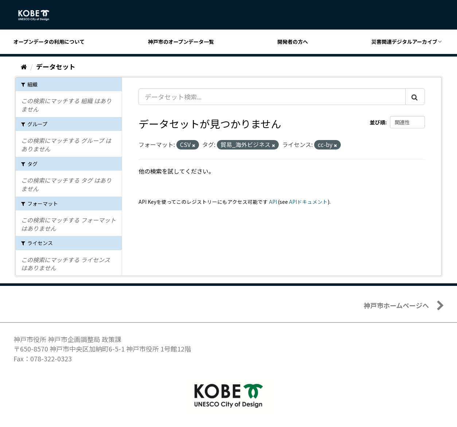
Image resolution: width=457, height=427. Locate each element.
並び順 (377, 122)
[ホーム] (24, 66)
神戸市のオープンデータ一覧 (181, 41)
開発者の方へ (292, 41)
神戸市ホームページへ (396, 305)
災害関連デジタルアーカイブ (404, 41)
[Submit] (415, 96)
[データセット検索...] (272, 96)
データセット (55, 66)
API (273, 201)
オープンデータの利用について (49, 41)
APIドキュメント (308, 201)
